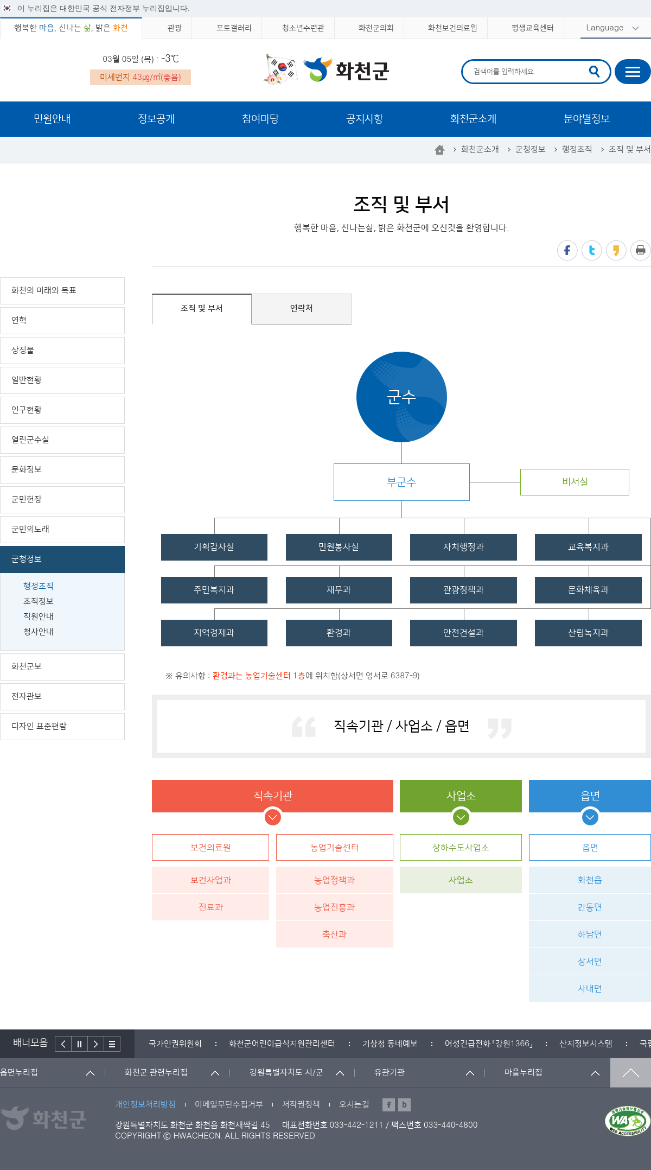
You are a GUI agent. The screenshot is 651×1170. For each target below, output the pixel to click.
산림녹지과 (588, 633)
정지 (80, 1044)
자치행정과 (463, 547)
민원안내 (52, 119)
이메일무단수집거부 (229, 1104)
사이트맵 (633, 71)
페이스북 (567, 250)
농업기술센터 (334, 848)
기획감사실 (214, 547)
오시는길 (354, 1104)
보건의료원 (210, 848)
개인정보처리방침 (145, 1104)
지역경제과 (214, 633)
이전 (63, 1044)
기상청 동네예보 (390, 1043)
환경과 (339, 633)
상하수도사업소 (460, 848)
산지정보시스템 (585, 1043)
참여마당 (260, 119)
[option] (175, 1044)
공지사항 (364, 119)
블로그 (404, 1104)
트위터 (592, 250)
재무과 (339, 590)
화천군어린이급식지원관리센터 (282, 1043)
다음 (96, 1044)
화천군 (326, 71)
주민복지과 (214, 590)
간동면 (590, 907)
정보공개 (156, 119)
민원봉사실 (338, 547)
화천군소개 (473, 119)
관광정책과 (463, 590)
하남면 (590, 934)
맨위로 (630, 1073)
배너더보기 (112, 1044)
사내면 (590, 989)
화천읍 (590, 880)
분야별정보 (587, 119)
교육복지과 (588, 547)
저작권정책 (301, 1104)
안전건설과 (463, 633)
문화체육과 (588, 590)
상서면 (590, 961)
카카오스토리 (616, 250)
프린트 (640, 250)
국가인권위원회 (175, 1043)
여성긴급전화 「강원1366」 (488, 1043)
